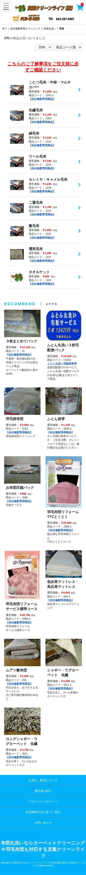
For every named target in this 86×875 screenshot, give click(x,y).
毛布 (61, 28)
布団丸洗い (49, 28)
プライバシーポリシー (43, 801)
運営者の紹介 (43, 791)
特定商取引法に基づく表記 (43, 812)
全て (4, 28)
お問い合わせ (43, 822)
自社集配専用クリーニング (25, 28)
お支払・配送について (43, 780)
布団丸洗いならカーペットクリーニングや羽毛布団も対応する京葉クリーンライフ (43, 849)
